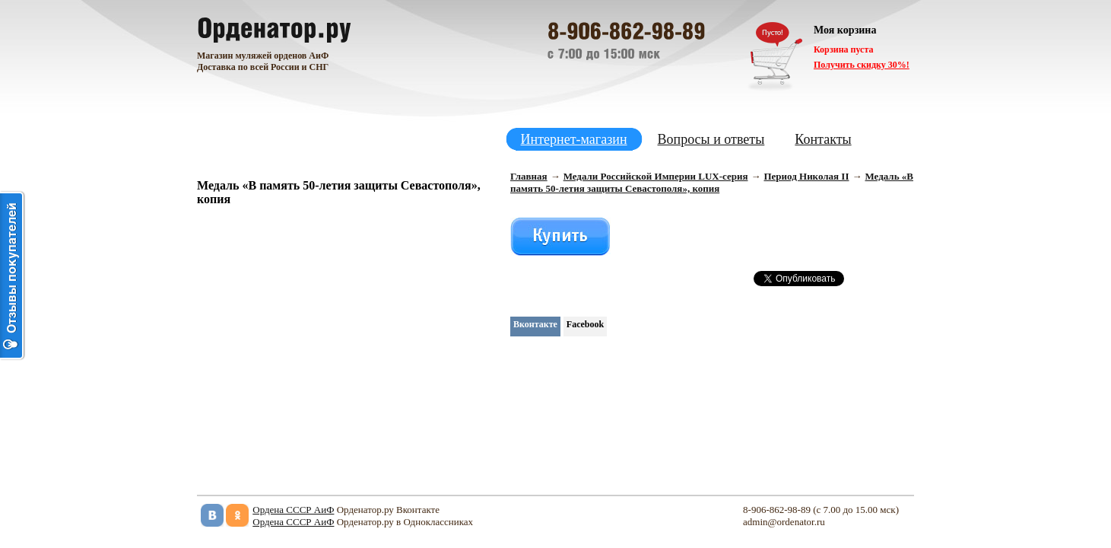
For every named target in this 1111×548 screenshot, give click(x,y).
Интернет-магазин (574, 139)
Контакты (823, 139)
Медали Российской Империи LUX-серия (655, 176)
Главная (529, 176)
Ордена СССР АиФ (293, 509)
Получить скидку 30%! (861, 64)
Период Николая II (806, 176)
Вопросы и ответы (711, 139)
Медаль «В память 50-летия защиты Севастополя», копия (711, 182)
